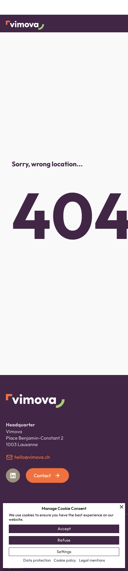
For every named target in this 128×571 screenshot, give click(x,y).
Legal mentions (92, 560)
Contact (47, 475)
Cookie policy (65, 560)
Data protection (37, 560)
